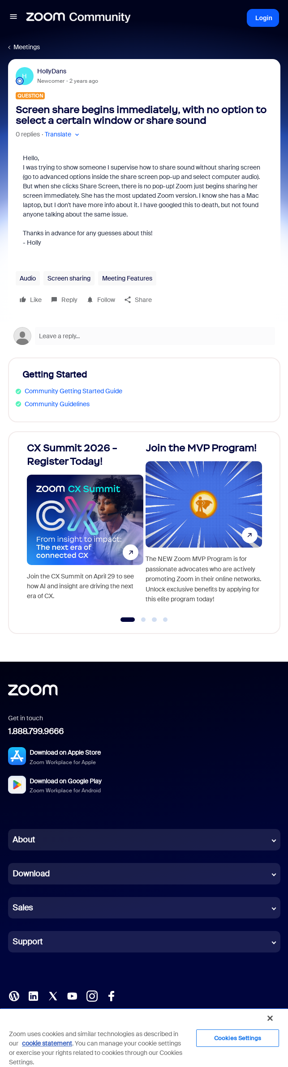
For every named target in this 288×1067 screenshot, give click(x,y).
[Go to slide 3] (154, 620)
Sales (23, 907)
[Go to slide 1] (127, 620)
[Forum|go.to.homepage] (78, 18)
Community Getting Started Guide (73, 391)
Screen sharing (68, 278)
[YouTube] (72, 995)
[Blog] (14, 995)
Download (31, 873)
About (24, 839)
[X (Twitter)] (53, 995)
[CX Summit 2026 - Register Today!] (85, 529)
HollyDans (51, 71)
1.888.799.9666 (36, 731)
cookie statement (47, 1043)
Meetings (26, 47)
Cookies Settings (237, 1038)
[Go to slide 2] (143, 620)
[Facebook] (111, 995)
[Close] (270, 1018)
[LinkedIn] (33, 995)
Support (28, 941)
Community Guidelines (57, 404)
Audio (28, 278)
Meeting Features (127, 278)
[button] (13, 18)
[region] (144, 1037)
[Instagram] (92, 995)
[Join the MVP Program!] (204, 529)
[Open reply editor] (144, 336)
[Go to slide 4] (165, 620)
